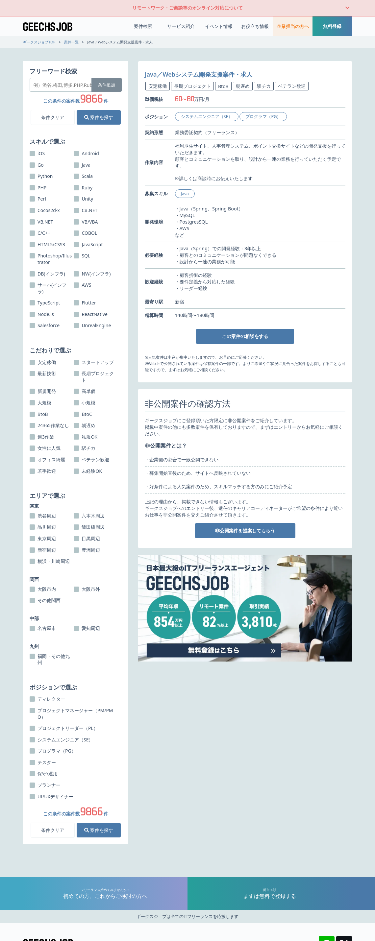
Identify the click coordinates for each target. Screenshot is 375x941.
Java (185, 194)
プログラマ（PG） (263, 116)
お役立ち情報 (255, 26)
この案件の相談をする (245, 336)
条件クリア (52, 117)
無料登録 (332, 26)
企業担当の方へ (293, 26)
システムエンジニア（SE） (207, 116)
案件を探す (98, 117)
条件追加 (106, 85)
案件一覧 (71, 41)
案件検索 (143, 26)
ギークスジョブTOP (39, 41)
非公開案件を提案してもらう (245, 530)
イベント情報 (219, 26)
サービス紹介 (181, 26)
